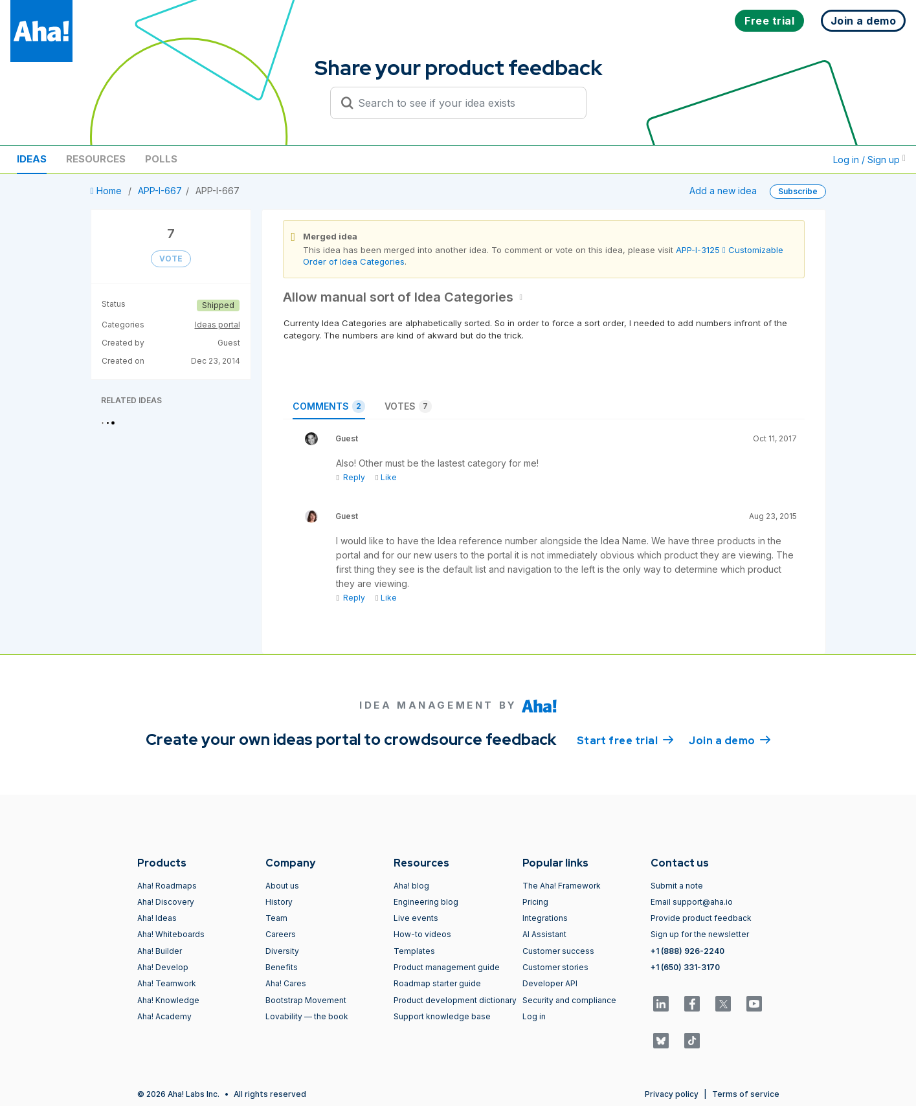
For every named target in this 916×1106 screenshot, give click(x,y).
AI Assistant (544, 934)
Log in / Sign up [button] (869, 159)
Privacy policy (671, 1094)
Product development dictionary (455, 1000)
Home (107, 190)
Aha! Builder (159, 951)
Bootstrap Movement (305, 1000)
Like (386, 477)
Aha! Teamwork (166, 983)
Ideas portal (217, 324)
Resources (96, 159)
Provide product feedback (701, 918)
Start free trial (625, 740)
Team (276, 918)
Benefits (281, 967)
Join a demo (729, 740)
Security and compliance (569, 1000)
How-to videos (422, 934)
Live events (416, 918)
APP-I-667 (160, 190)
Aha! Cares (285, 983)
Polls (161, 159)
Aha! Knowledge (168, 1000)
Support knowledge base (442, 1016)
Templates (414, 951)
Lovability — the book (306, 1016)
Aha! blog (411, 885)
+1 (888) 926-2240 (687, 951)
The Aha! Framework (561, 885)
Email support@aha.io (692, 902)
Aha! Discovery (165, 902)
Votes (408, 406)
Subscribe (798, 191)
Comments (329, 406)
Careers (280, 934)
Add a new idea (723, 190)
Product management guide (447, 967)
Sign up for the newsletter (700, 934)
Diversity (282, 951)
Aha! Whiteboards (171, 934)
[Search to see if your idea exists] (464, 103)
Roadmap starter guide (437, 983)
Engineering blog (426, 902)
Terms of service (745, 1094)
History (279, 902)
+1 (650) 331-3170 (685, 967)
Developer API (549, 983)
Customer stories (555, 967)
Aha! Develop (162, 967)
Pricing (535, 902)
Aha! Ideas (157, 918)
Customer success (558, 951)
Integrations (545, 918)
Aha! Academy (164, 1016)
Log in (534, 1016)
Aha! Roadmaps (167, 885)
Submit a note (677, 885)
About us (282, 885)
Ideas (32, 159)
